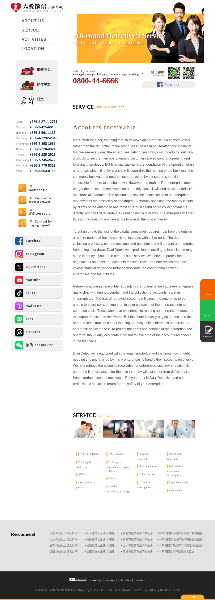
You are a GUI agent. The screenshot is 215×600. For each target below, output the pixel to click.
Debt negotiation (148, 466)
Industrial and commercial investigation (175, 470)
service (110, 580)
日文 (40, 99)
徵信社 (45, 590)
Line (207, 315)
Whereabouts (115, 453)
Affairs (82, 474)
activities (125, 580)
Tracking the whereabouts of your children (117, 466)
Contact (207, 336)
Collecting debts (148, 474)
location (140, 580)
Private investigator (88, 453)
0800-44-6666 (95, 80)
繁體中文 (43, 69)
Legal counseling (178, 482)
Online (207, 294)
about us (96, 580)
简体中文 (43, 84)
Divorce (112, 478)
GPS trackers (176, 490)
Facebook (172, 84)
